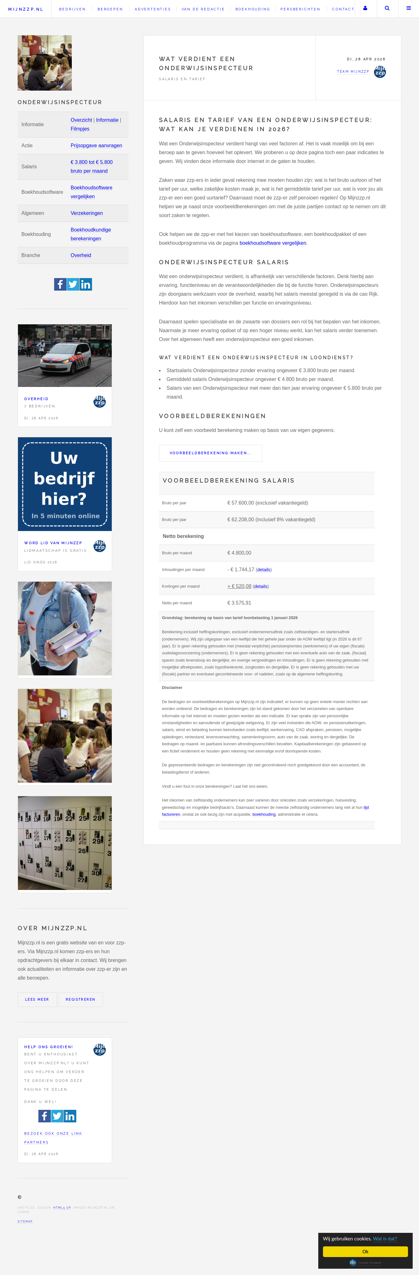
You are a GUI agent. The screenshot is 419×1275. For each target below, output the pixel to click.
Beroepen (110, 9)
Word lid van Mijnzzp (53, 543)
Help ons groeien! (48, 1047)
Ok (366, 1251)
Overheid (81, 255)
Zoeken (387, 9)
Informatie (107, 120)
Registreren (80, 999)
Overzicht (81, 120)
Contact (343, 9)
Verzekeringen (87, 213)
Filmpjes (80, 128)
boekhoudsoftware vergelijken (273, 243)
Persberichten (300, 9)
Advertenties (153, 9)
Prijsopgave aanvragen (96, 145)
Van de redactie (203, 9)
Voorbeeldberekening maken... (211, 453)
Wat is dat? (385, 1238)
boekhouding (263, 814)
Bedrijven (72, 9)
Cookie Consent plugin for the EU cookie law (365, 1262)
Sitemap (25, 1221)
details (263, 569)
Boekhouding (252, 9)
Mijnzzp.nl (26, 9)
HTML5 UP (62, 1207)
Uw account (365, 9)
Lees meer (37, 999)
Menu (409, 9)
